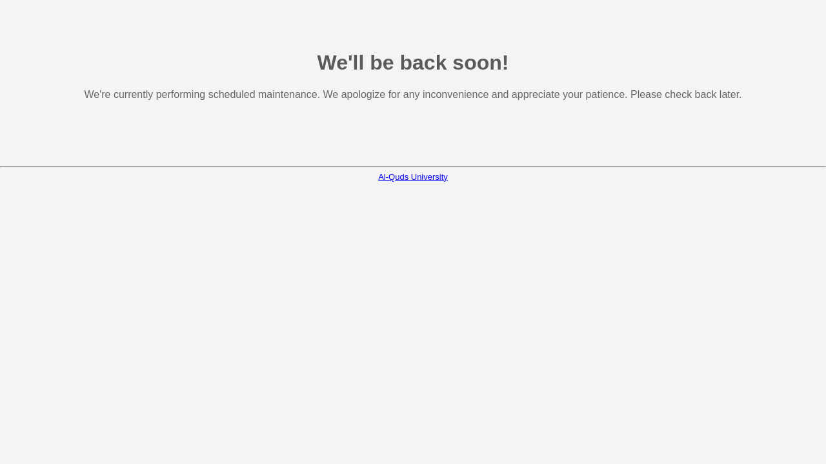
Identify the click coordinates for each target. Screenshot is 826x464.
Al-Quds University (413, 177)
